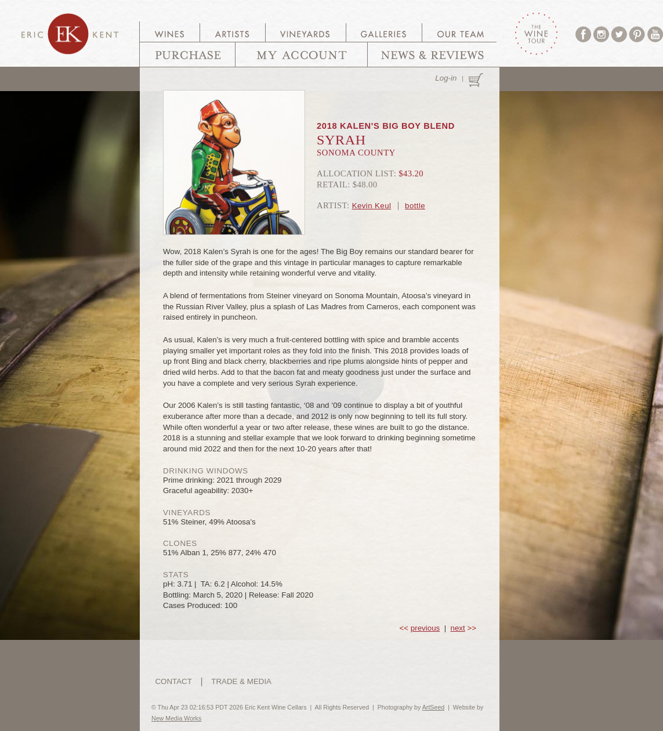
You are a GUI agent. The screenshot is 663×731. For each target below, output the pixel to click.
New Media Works (176, 718)
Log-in (446, 78)
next (458, 628)
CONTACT (173, 681)
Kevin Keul (372, 205)
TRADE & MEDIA (241, 681)
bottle (415, 205)
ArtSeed (433, 707)
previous (425, 628)
